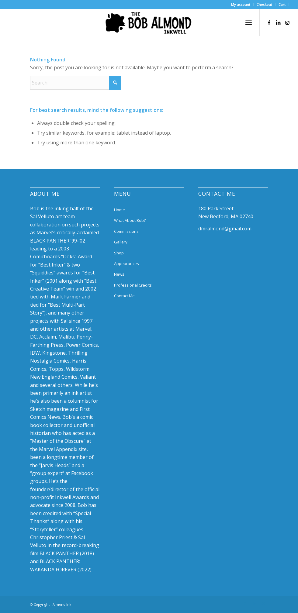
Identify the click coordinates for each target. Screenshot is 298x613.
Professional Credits (133, 285)
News (119, 274)
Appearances (126, 263)
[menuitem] (241, 4)
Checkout (264, 4)
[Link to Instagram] (287, 22)
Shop (119, 253)
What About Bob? (130, 220)
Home (119, 209)
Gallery (120, 242)
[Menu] (248, 22)
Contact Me (124, 295)
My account (240, 4)
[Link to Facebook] (269, 22)
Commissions (126, 231)
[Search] (75, 83)
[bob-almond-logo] (149, 24)
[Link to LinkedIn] (278, 22)
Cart (282, 4)
